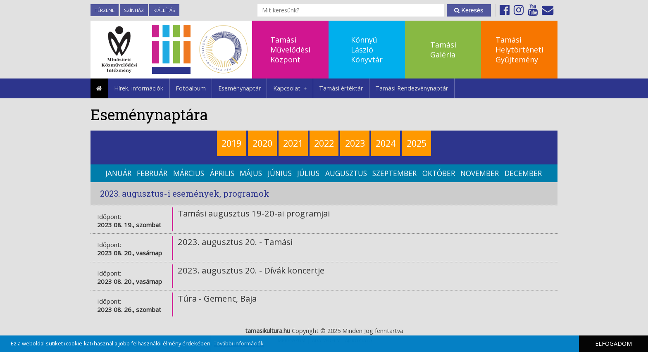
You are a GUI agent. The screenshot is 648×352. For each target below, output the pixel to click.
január (118, 173)
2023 (355, 143)
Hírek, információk (138, 88)
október (438, 173)
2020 (262, 143)
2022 (324, 143)
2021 (293, 143)
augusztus (346, 173)
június (280, 173)
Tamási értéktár (341, 88)
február (152, 173)
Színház (134, 10)
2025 (416, 143)
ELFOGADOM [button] (613, 343)
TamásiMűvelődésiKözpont (290, 49)
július (308, 173)
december (523, 173)
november (479, 173)
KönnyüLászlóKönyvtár (367, 49)
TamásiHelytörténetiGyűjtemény (519, 49)
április (222, 173)
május (251, 173)
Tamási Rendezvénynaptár (411, 88)
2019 (231, 143)
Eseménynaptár (239, 88)
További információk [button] (239, 343)
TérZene (104, 10)
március (188, 173)
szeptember (394, 173)
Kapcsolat (293, 88)
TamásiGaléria (443, 49)
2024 (385, 143)
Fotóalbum (191, 88)
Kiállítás (164, 10)
